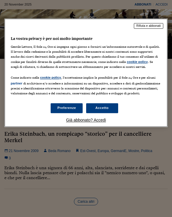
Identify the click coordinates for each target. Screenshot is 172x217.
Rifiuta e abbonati (148, 25)
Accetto (102, 108)
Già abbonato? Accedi (86, 120)
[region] (86, 72)
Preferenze (66, 108)
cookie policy (137, 61)
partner (16, 83)
